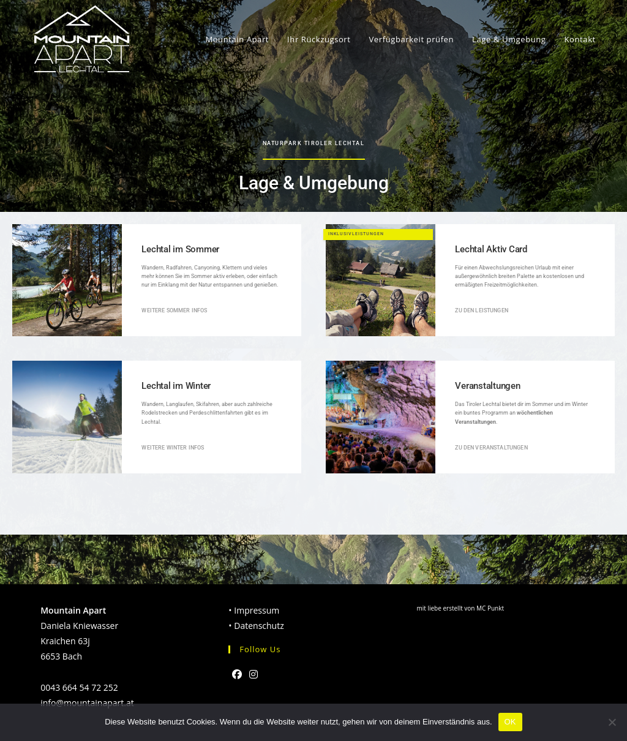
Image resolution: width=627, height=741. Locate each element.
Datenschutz (258, 625)
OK (510, 721)
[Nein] (612, 722)
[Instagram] (253, 674)
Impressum (256, 610)
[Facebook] (237, 674)
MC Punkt (490, 608)
